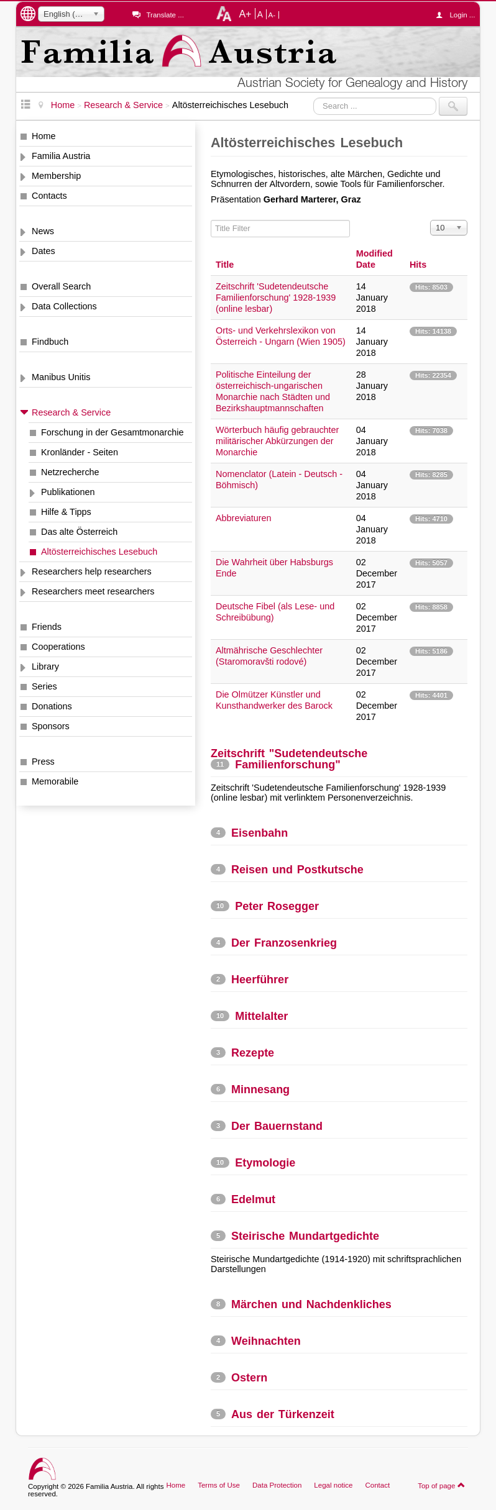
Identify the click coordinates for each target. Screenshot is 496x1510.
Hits (418, 265)
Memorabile (55, 781)
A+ (245, 13)
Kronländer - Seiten (79, 452)
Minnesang (260, 1089)
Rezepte (252, 1053)
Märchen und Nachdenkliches (311, 1304)
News (43, 231)
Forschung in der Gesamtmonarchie (112, 432)
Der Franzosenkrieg (284, 943)
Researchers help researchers (92, 571)
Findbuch (50, 342)
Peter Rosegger (277, 906)
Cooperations (58, 647)
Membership (56, 176)
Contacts (49, 196)
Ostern (249, 1377)
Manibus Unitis (61, 377)
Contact (377, 1485)
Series (44, 686)
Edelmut (253, 1199)
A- (272, 15)
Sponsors (51, 726)
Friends (47, 627)
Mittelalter (261, 1016)
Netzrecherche (70, 472)
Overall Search (61, 286)
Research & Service (71, 412)
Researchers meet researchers (93, 591)
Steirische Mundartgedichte (305, 1236)
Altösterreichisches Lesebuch (99, 552)
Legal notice (333, 1485)
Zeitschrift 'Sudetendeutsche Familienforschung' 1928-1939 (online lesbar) (276, 297)
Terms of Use (219, 1485)
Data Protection (276, 1485)
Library (45, 666)
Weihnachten (266, 1341)
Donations (52, 706)
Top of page (442, 1485)
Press (43, 761)
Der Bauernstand (277, 1126)
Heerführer (259, 979)
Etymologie (265, 1163)
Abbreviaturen (244, 518)
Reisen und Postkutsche (297, 869)
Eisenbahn (259, 833)
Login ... (458, 15)
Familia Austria (61, 156)
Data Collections (64, 306)
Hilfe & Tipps (66, 512)
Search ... (313, 97)
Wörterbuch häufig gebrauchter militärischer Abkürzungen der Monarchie (277, 441)
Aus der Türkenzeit (282, 1414)
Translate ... (164, 15)
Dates (43, 251)
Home (43, 136)
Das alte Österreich (79, 532)
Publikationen (67, 492)
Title (225, 265)
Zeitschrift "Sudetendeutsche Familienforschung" (289, 759)
